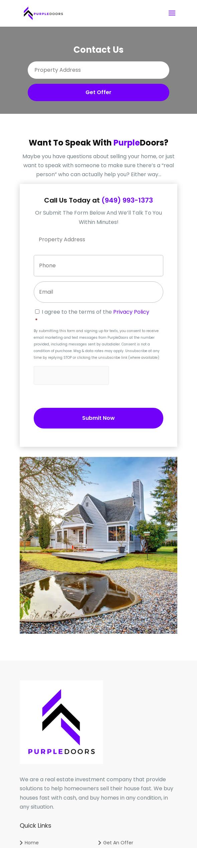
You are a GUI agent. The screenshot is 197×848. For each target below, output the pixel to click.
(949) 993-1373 (127, 200)
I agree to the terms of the (99, 316)
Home (32, 843)
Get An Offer (118, 843)
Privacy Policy (131, 312)
